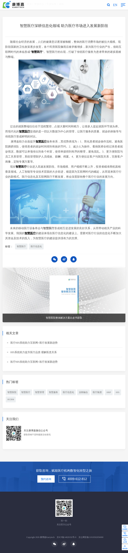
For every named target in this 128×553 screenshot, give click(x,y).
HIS (117, 393)
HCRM (10, 400)
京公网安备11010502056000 (91, 537)
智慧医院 (11, 393)
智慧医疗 (21, 247)
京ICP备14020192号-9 (66, 537)
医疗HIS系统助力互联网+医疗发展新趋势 (34, 343)
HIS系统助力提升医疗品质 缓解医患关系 (33, 352)
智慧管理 (39, 393)
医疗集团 (97, 393)
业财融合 (83, 393)
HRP (109, 393)
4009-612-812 (74, 479)
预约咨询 (46, 479)
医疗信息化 (36, 247)
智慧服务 (53, 393)
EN (115, 5)
